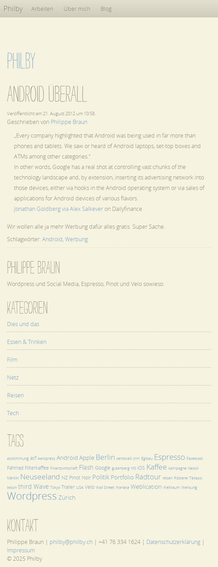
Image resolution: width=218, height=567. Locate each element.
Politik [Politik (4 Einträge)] (100, 476)
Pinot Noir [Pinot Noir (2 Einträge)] (80, 477)
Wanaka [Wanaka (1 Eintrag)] (122, 487)
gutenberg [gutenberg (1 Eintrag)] (121, 468)
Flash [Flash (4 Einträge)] (86, 467)
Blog (106, 9)
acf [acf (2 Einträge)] (33, 458)
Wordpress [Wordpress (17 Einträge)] (32, 496)
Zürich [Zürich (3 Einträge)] (66, 497)
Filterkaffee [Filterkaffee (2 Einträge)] (37, 467)
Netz (13, 377)
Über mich (77, 9)
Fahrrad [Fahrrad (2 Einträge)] (15, 467)
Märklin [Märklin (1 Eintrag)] (13, 478)
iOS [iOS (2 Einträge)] (141, 467)
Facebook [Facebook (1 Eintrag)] (195, 458)
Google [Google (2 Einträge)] (102, 467)
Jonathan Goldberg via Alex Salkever (58, 209)
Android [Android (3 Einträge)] (67, 458)
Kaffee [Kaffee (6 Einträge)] (156, 467)
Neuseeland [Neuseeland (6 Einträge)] (40, 476)
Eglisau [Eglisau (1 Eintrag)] (147, 458)
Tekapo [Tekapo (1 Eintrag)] (195, 478)
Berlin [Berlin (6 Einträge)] (105, 457)
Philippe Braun (69, 122)
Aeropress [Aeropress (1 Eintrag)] (46, 458)
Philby (13, 8)
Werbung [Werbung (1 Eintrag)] (189, 487)
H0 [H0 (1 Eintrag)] (133, 468)
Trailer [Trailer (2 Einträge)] (68, 487)
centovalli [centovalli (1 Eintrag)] (124, 458)
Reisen (15, 395)
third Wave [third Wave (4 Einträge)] (33, 486)
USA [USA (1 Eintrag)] (79, 487)
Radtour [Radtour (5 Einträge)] (148, 476)
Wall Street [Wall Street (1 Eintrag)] (105, 487)
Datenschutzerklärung (173, 542)
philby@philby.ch (71, 542)
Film (12, 359)
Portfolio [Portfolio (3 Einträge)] (122, 477)
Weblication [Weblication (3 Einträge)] (146, 487)
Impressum (21, 550)
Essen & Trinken (26, 342)
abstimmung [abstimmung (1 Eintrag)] (18, 458)
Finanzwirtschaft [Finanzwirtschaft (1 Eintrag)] (64, 468)
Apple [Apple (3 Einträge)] (86, 458)
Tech (13, 413)
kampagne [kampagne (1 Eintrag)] (177, 468)
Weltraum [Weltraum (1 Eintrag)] (171, 487)
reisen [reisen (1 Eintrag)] (167, 478)
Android (52, 239)
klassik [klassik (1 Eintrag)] (193, 468)
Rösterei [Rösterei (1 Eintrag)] (181, 478)
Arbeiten (42, 9)
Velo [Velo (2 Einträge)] (89, 487)
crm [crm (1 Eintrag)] (136, 458)
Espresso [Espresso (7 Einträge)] (169, 456)
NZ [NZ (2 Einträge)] (64, 477)
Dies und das (23, 324)
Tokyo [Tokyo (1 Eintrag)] (55, 487)
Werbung (76, 239)
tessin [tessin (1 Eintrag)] (12, 487)
